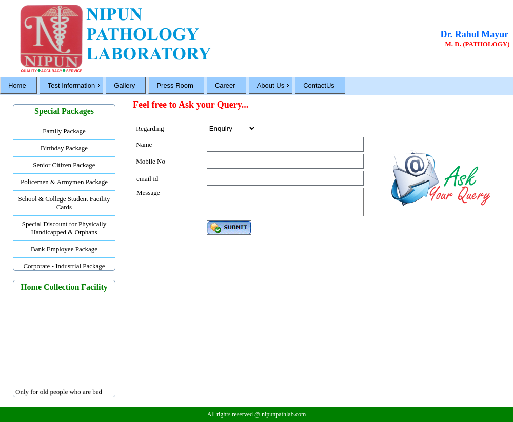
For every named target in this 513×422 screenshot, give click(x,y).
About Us (270, 85)
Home (17, 85)
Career (225, 85)
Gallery (124, 85)
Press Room (174, 85)
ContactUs (318, 85)
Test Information (71, 85)
